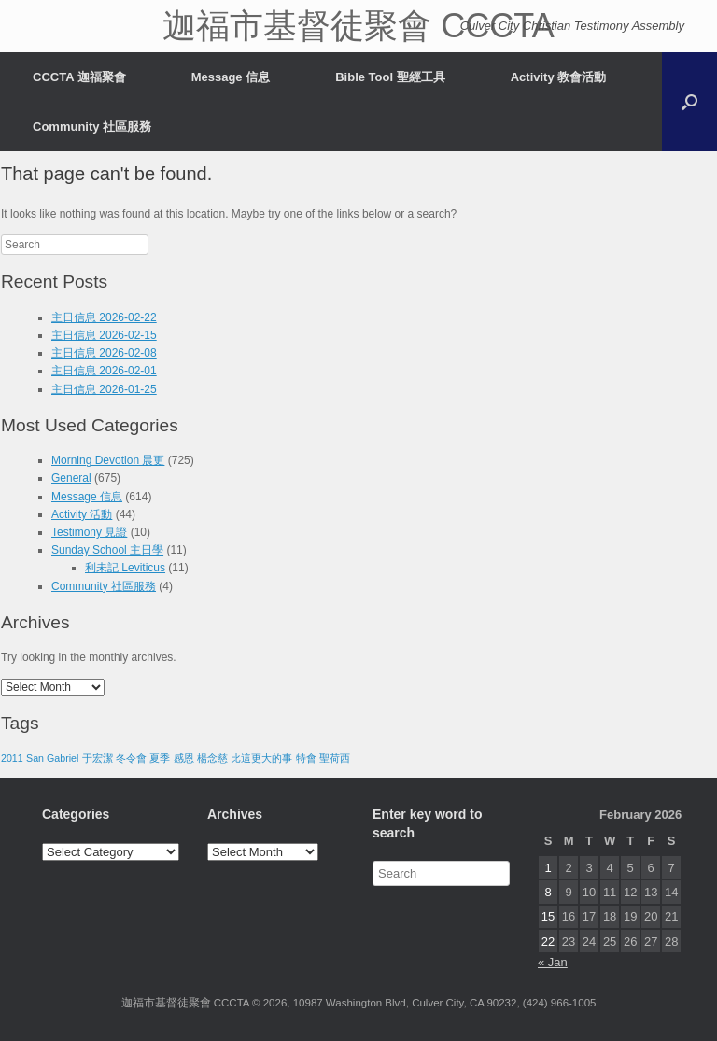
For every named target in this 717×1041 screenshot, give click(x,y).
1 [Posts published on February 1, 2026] (547, 868)
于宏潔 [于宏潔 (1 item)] (97, 758)
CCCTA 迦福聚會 (79, 77)
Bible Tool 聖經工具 (389, 77)
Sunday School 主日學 (107, 549)
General (71, 478)
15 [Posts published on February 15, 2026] (548, 916)
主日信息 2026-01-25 (104, 389)
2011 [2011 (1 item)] (12, 758)
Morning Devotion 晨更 (107, 460)
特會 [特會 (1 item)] (306, 758)
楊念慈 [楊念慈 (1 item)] (212, 758)
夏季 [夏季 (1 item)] (159, 758)
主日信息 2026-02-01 (104, 370)
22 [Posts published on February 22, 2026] (548, 942)
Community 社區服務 (92, 127)
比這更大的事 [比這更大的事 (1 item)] (261, 758)
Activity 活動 (81, 514)
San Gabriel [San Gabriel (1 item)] (52, 758)
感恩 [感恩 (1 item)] (184, 758)
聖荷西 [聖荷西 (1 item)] (334, 758)
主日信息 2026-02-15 (104, 335)
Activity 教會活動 (559, 77)
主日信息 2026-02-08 (104, 352)
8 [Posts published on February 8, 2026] (547, 892)
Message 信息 (231, 77)
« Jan (553, 962)
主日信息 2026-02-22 (104, 317)
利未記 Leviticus (125, 567)
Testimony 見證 (89, 532)
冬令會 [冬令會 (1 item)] (131, 758)
